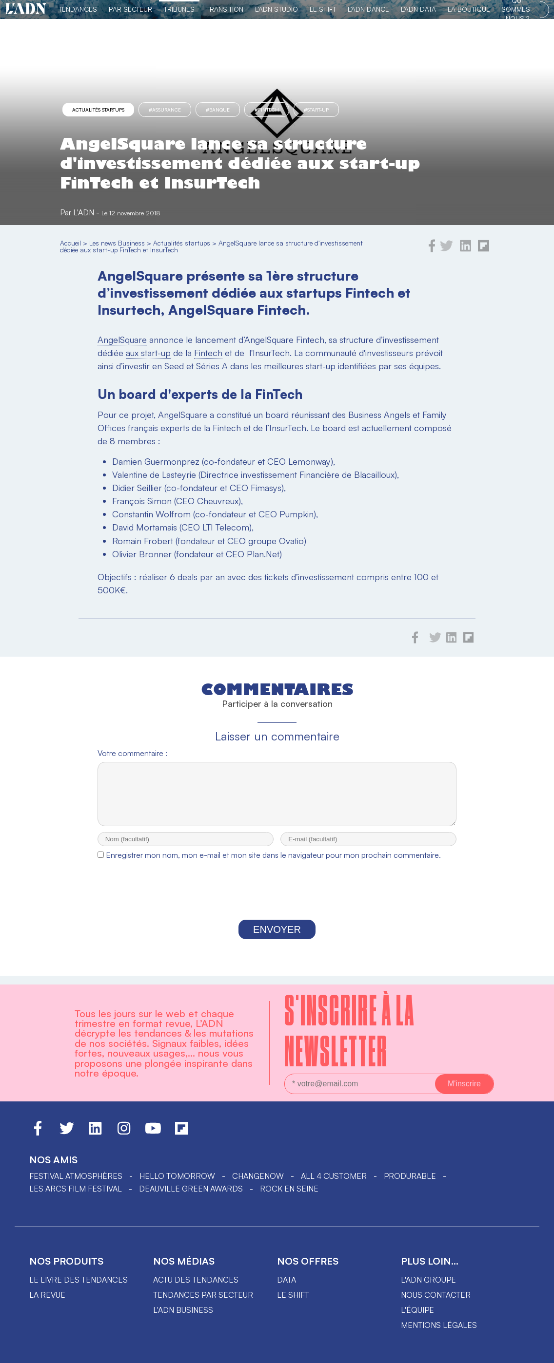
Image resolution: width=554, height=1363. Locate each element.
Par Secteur (130, 9)
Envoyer (277, 938)
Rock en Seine (289, 1188)
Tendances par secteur (203, 1295)
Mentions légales (439, 1325)
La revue (47, 1295)
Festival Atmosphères (75, 1176)
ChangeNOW (258, 1176)
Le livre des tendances (78, 1280)
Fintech (208, 352)
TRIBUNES (179, 9)
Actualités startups (98, 110)
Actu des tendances (195, 1280)
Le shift (293, 1295)
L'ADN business (183, 1310)
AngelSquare (122, 339)
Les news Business (117, 243)
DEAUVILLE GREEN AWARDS (191, 1188)
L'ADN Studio (276, 9)
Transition (224, 9)
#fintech (267, 110)
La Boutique (469, 9)
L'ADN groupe (428, 1280)
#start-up (316, 110)
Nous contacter (436, 1295)
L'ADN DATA (418, 9)
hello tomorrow (177, 1176)
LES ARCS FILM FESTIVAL (75, 1188)
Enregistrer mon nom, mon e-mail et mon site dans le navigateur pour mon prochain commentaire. (273, 864)
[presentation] (277, 901)
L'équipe (417, 1310)
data (286, 1280)
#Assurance (165, 110)
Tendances (78, 9)
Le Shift (323, 9)
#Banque (218, 110)
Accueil (70, 243)
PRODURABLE (410, 1176)
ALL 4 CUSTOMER (334, 1176)
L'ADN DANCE (368, 9)
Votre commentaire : (132, 753)
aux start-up (148, 352)
